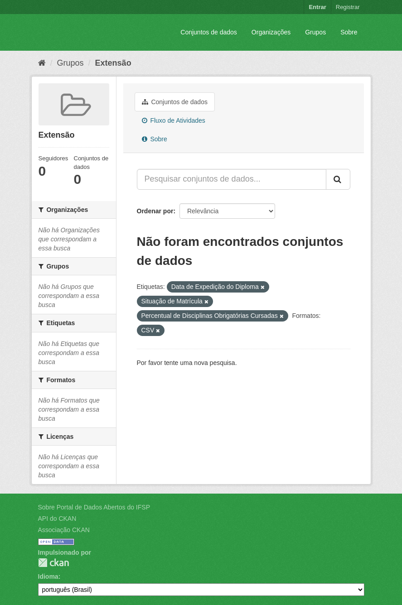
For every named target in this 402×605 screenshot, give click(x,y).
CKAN (53, 562)
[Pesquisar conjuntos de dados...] (231, 179)
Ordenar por (155, 211)
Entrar (317, 7)
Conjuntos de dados (208, 32)
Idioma (48, 576)
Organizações (271, 32)
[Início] (42, 62)
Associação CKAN (64, 529)
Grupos (315, 32)
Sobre (348, 32)
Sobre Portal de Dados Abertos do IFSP (94, 507)
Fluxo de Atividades (173, 120)
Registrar (348, 7)
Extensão (113, 62)
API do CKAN (57, 518)
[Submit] (338, 179)
